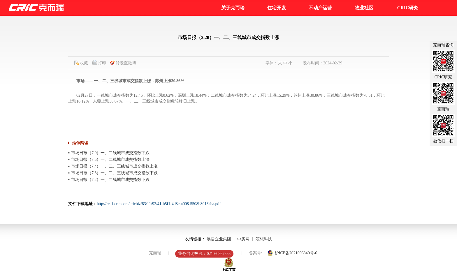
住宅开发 (276, 7)
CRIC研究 (407, 7)
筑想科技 (264, 239)
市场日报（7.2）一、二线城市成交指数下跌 (110, 179)
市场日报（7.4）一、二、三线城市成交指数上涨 (114, 166)
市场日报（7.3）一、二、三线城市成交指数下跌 (114, 173)
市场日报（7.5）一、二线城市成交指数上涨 (110, 159)
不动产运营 (320, 7)
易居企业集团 (219, 239)
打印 (102, 63)
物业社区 (364, 7)
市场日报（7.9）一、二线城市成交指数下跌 (110, 153)
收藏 (84, 63)
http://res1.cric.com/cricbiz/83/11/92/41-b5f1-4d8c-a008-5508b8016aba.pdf (159, 204)
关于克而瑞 (233, 7)
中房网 (243, 239)
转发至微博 (126, 63)
